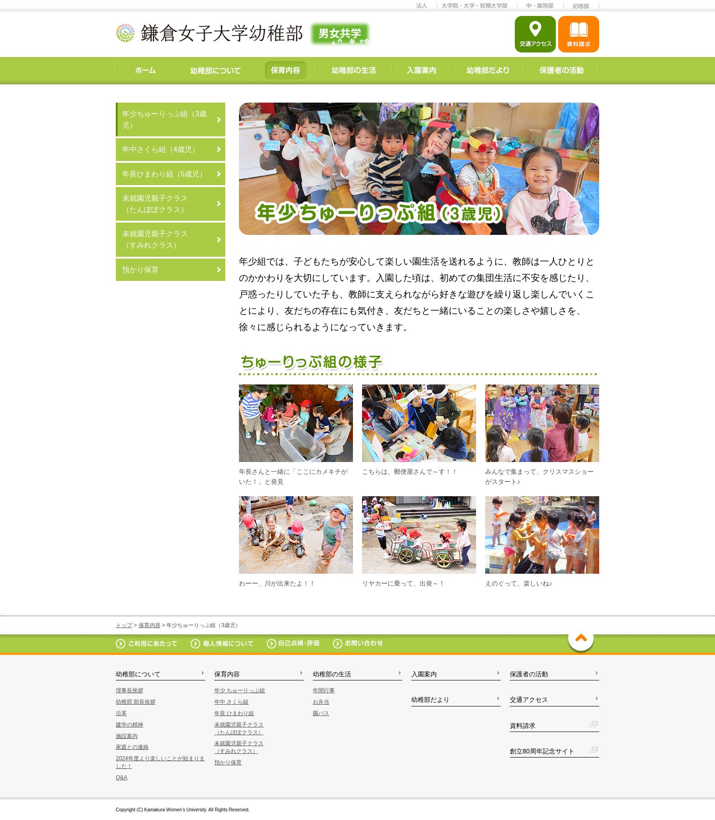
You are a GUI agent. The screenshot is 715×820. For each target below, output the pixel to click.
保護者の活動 (529, 674)
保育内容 (150, 625)
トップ (124, 625)
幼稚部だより (430, 699)
